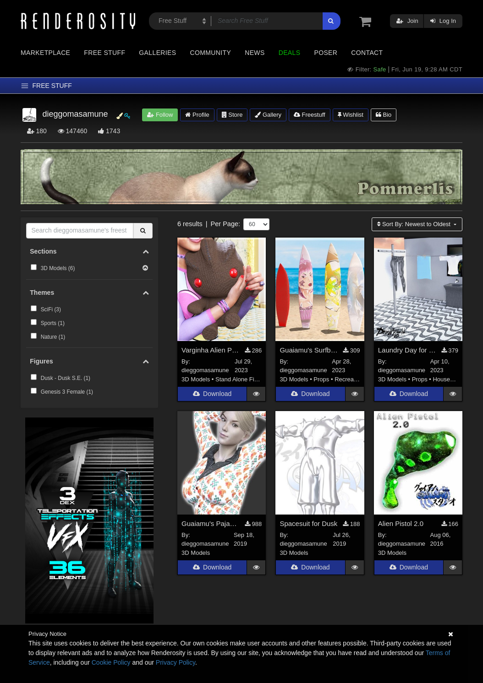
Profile (197, 114)
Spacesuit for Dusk (308, 524)
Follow (160, 114)
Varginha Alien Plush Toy (210, 351)
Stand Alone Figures (242, 380)
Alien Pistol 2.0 (400, 524)
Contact (367, 52)
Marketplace (45, 52)
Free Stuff (104, 52)
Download (212, 395)
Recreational (351, 380)
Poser (325, 52)
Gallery (268, 114)
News (254, 52)
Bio (383, 114)
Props (321, 380)
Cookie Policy (111, 662)
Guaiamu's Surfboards (309, 351)
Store (232, 114)
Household (447, 380)
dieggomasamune (205, 371)
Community (210, 52)
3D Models (195, 380)
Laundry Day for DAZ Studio (407, 351)
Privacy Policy (175, 662)
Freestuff (309, 114)
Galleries (157, 52)
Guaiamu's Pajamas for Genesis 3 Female (210, 524)
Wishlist (350, 114)
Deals (290, 52)
